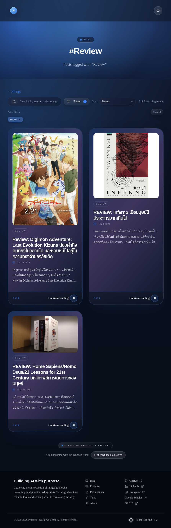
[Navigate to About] (109, 10)
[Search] (39, 101)
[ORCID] (141, 503)
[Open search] (158, 10)
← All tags (14, 91)
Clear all (157, 112)
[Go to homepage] (14, 10)
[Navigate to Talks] (92, 10)
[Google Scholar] (141, 498)
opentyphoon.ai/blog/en (108, 454)
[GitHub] (141, 481)
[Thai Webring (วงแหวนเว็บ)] (142, 520)
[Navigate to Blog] (30, 10)
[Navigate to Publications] (71, 10)
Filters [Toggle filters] (77, 101)
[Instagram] (141, 492)
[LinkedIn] (141, 486)
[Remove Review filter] (19, 119)
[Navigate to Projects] (48, 10)
